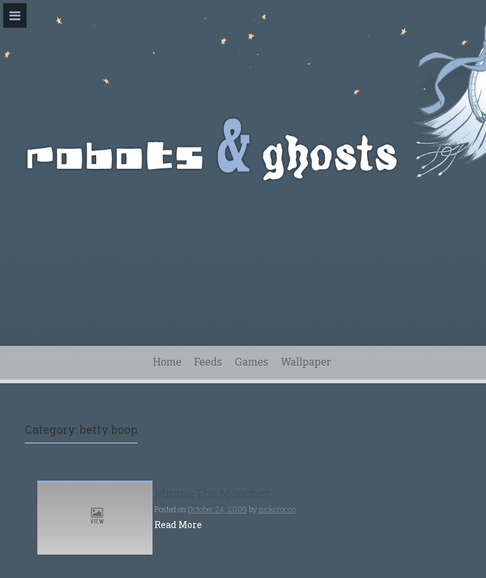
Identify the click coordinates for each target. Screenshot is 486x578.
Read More (178, 525)
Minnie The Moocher (212, 493)
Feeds (208, 362)
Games (251, 362)
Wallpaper (306, 362)
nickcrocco (277, 509)
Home (167, 362)
